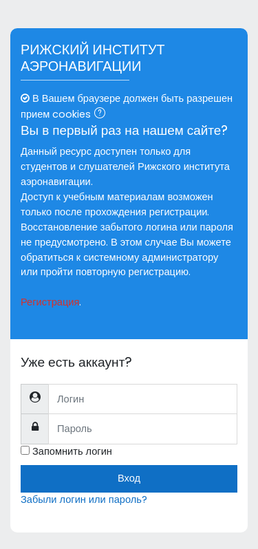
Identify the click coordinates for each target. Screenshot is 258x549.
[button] (102, 115)
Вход (129, 478)
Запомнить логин (72, 451)
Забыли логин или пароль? (84, 499)
